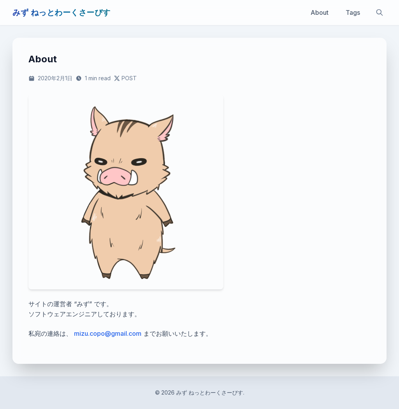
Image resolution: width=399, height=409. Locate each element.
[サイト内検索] (380, 12)
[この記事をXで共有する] (125, 78)
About (319, 12)
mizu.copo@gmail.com (107, 333)
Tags (353, 12)
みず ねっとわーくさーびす (61, 12)
